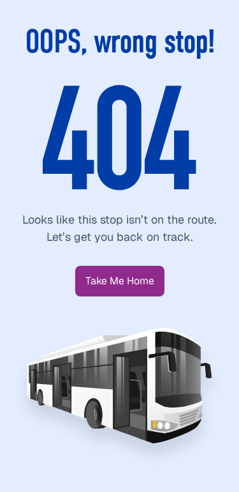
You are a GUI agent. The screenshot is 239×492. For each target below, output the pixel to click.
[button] (119, 281)
